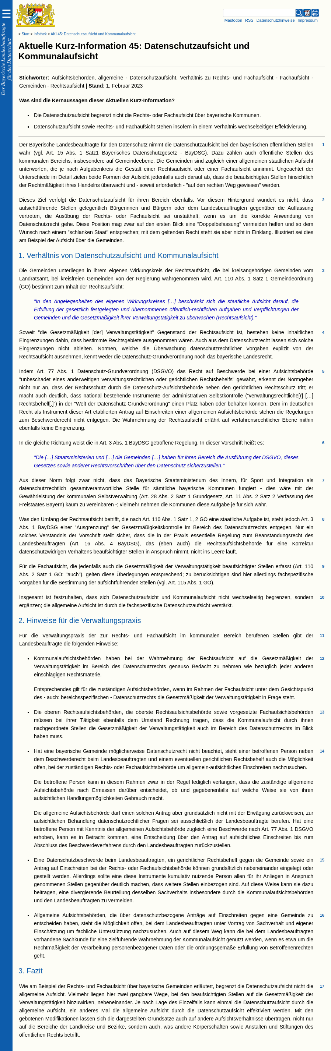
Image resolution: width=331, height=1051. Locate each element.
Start (25, 34)
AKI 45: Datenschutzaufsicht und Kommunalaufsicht (93, 34)
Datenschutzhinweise (276, 20)
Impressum (308, 20)
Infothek (40, 34)
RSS (249, 20)
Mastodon (233, 20)
